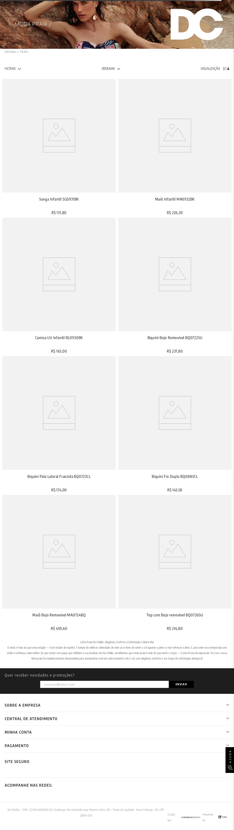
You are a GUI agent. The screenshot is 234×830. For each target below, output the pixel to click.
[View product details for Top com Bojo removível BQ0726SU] (175, 563)
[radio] (224, 69)
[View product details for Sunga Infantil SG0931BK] (59, 147)
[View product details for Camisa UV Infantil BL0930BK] (59, 286)
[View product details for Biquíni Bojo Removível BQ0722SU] (175, 286)
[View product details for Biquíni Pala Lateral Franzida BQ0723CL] (59, 424)
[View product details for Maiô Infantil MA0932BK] (175, 147)
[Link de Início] (10, 51)
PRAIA (24, 52)
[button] (13, 69)
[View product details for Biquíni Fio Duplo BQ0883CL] (175, 424)
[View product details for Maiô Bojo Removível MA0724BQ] (59, 563)
